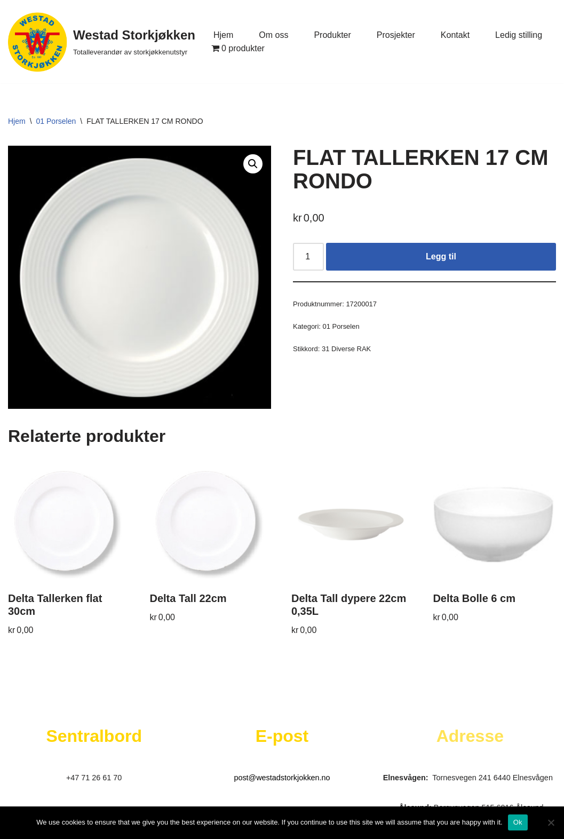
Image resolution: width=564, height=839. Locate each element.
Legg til (441, 256)
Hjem (223, 34)
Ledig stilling (518, 34)
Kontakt (455, 34)
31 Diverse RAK (346, 349)
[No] (550, 822)
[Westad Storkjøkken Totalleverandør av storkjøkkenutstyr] (101, 42)
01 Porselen (56, 121)
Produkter (332, 34)
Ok (517, 822)
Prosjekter (396, 34)
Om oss (273, 34)
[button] (253, 163)
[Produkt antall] (308, 257)
